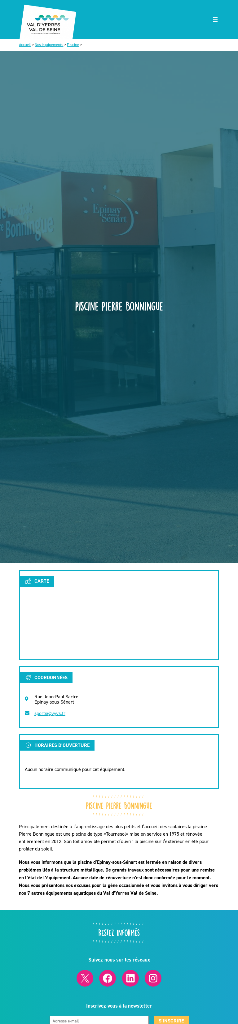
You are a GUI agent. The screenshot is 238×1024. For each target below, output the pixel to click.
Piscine (73, 44)
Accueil (25, 44)
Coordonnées (46, 677)
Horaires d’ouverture (57, 745)
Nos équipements (49, 44)
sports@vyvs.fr (49, 713)
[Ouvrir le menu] (215, 19)
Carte (37, 581)
